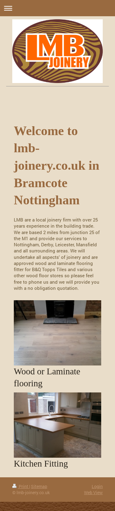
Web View (93, 492)
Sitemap (39, 486)
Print (20, 486)
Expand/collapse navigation (57, 8)
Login (97, 486)
